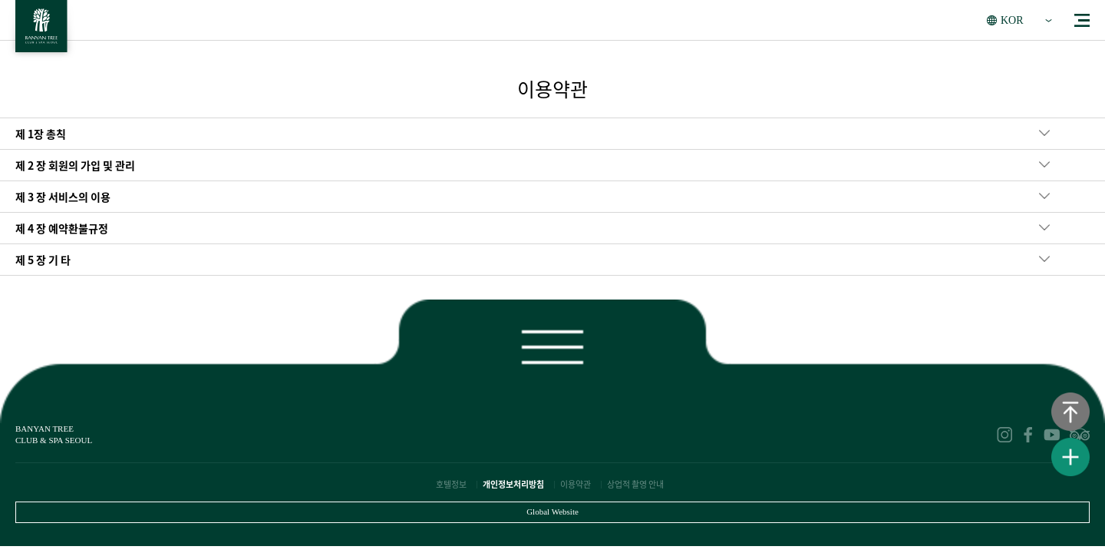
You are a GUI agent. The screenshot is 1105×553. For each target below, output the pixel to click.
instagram (1004, 434)
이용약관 (575, 484)
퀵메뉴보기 (1070, 457)
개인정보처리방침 (513, 484)
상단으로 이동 (1070, 411)
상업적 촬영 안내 (635, 484)
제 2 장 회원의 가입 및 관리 (75, 165)
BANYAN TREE (41, 30)
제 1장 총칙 (40, 133)
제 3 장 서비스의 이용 (62, 196)
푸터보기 (552, 344)
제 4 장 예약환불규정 (61, 228)
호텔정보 (451, 484)
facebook (1028, 434)
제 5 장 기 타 (43, 259)
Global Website (552, 511)
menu (1082, 20)
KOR (1012, 20)
